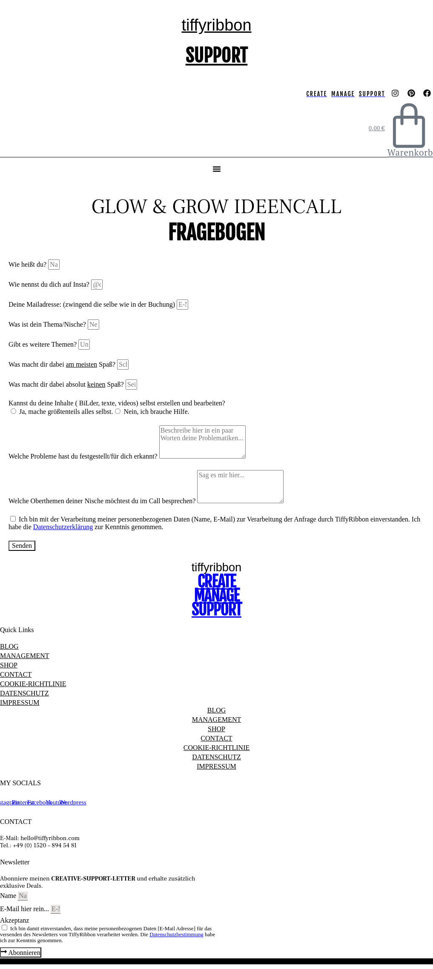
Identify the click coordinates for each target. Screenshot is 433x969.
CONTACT (16, 674)
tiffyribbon (216, 25)
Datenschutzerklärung (63, 526)
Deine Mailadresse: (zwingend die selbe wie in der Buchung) (93, 304)
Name (9, 895)
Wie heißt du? (28, 264)
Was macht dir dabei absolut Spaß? (67, 384)
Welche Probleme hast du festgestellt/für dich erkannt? (84, 456)
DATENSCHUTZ (24, 693)
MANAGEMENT (24, 655)
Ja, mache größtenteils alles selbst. (66, 411)
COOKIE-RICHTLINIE (33, 683)
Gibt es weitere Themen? (43, 344)
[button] (216, 168)
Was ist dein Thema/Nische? (48, 324)
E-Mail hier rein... (25, 908)
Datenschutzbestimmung (176, 935)
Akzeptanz (14, 920)
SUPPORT (217, 55)
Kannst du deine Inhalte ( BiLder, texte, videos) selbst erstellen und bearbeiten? (117, 403)
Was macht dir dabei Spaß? (63, 364)
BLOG (9, 646)
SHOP (8, 665)
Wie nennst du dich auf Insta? (50, 284)
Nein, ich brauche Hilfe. (156, 411)
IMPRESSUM (19, 702)
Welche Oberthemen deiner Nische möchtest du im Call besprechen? (103, 500)
